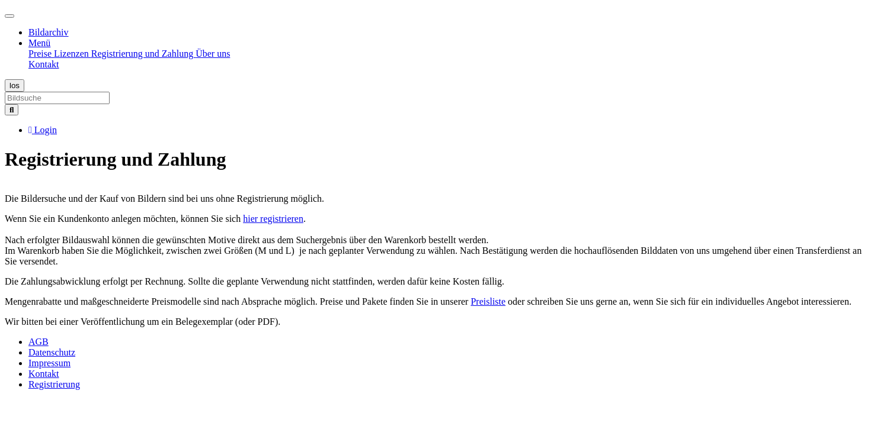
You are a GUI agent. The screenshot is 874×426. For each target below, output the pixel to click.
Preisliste (487, 301)
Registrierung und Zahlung (143, 54)
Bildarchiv (48, 32)
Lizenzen (72, 54)
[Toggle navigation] (9, 16)
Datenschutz (51, 352)
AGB (38, 342)
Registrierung (54, 384)
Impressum (49, 363)
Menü (39, 43)
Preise (41, 54)
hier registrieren (273, 219)
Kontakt (43, 64)
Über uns (213, 54)
